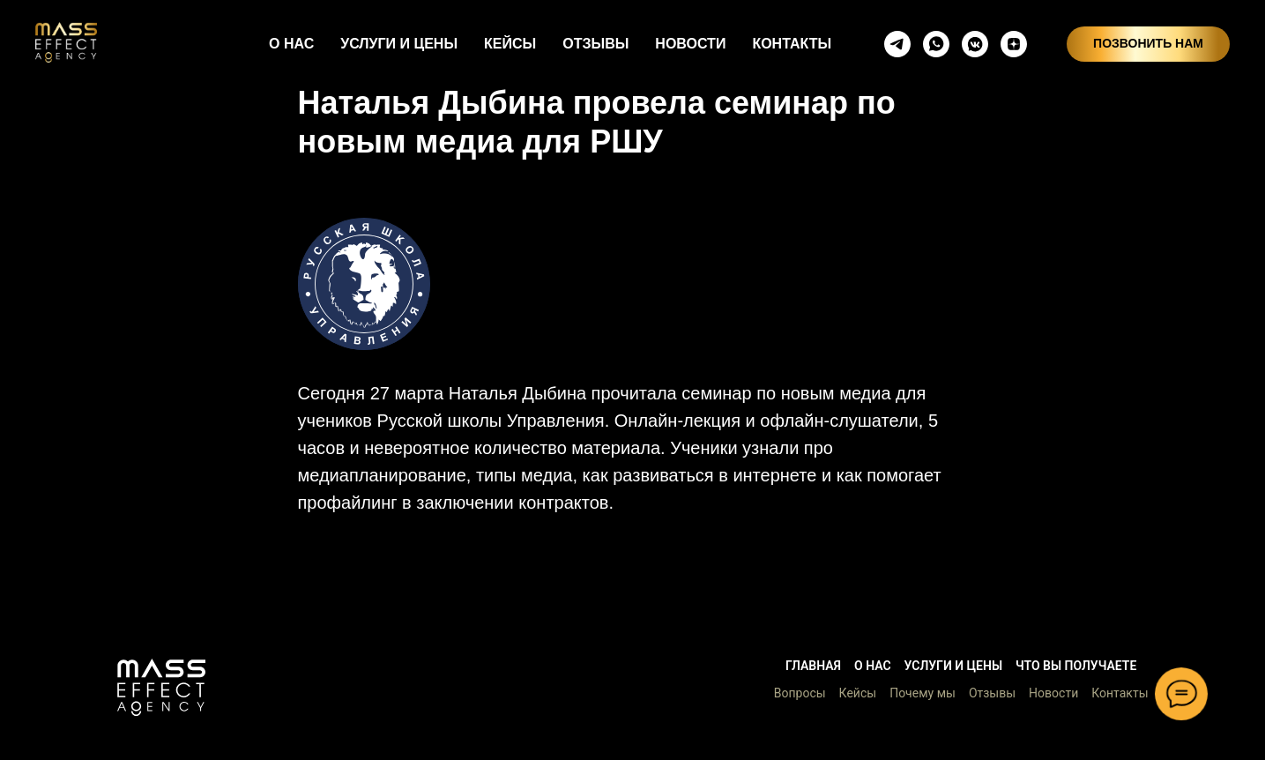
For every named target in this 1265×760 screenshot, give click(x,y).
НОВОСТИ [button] (690, 43)
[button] (161, 688)
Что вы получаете (1076, 666)
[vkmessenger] (975, 44)
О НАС (291, 43)
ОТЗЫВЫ (595, 43)
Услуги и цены (953, 666)
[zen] (1014, 44)
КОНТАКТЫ (791, 43)
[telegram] (897, 44)
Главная (813, 666)
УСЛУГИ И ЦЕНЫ (399, 43)
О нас (872, 666)
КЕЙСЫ (510, 43)
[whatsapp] (936, 44)
